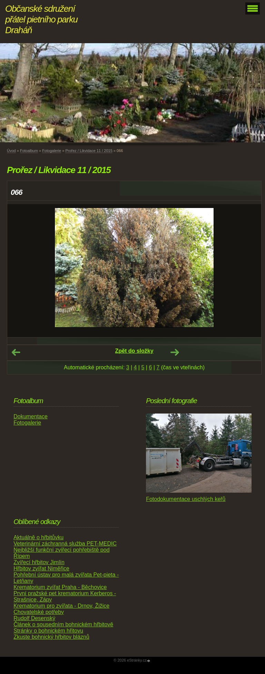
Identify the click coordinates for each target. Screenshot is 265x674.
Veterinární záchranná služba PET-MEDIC (65, 544)
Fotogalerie (51, 151)
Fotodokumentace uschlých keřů (185, 499)
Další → (174, 352)
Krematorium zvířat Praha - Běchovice (60, 587)
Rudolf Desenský (34, 618)
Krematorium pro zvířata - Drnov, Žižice (61, 606)
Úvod (11, 151)
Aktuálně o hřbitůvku (38, 537)
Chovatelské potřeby (38, 612)
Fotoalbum (29, 151)
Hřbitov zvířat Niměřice (41, 568)
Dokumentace (30, 416)
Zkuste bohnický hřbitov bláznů (51, 637)
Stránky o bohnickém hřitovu (48, 631)
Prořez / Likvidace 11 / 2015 (88, 151)
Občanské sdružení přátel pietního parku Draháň (41, 19)
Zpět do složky (134, 351)
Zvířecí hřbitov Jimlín (39, 562)
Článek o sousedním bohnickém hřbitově (63, 624)
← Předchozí (16, 352)
